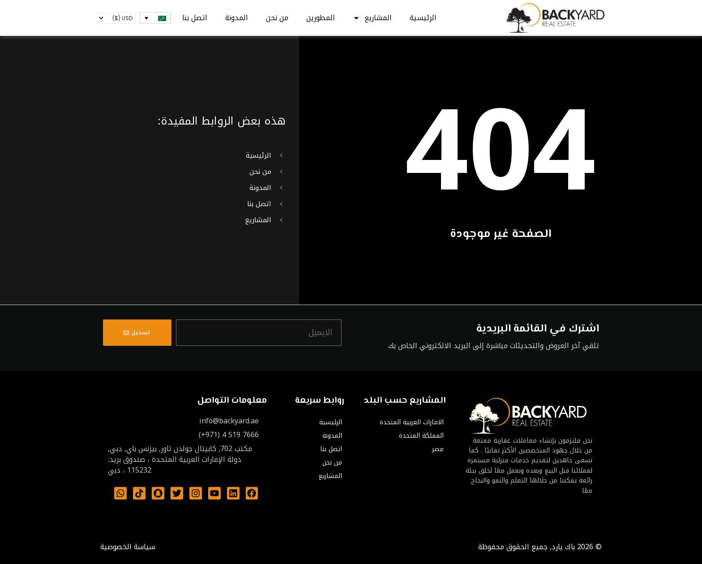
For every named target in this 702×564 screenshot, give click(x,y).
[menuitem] (155, 18)
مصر (438, 449)
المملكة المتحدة (421, 436)
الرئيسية (423, 18)
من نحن (277, 18)
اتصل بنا (194, 18)
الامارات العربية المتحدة (412, 422)
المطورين (320, 18)
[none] (155, 18)
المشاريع (372, 18)
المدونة (236, 18)
